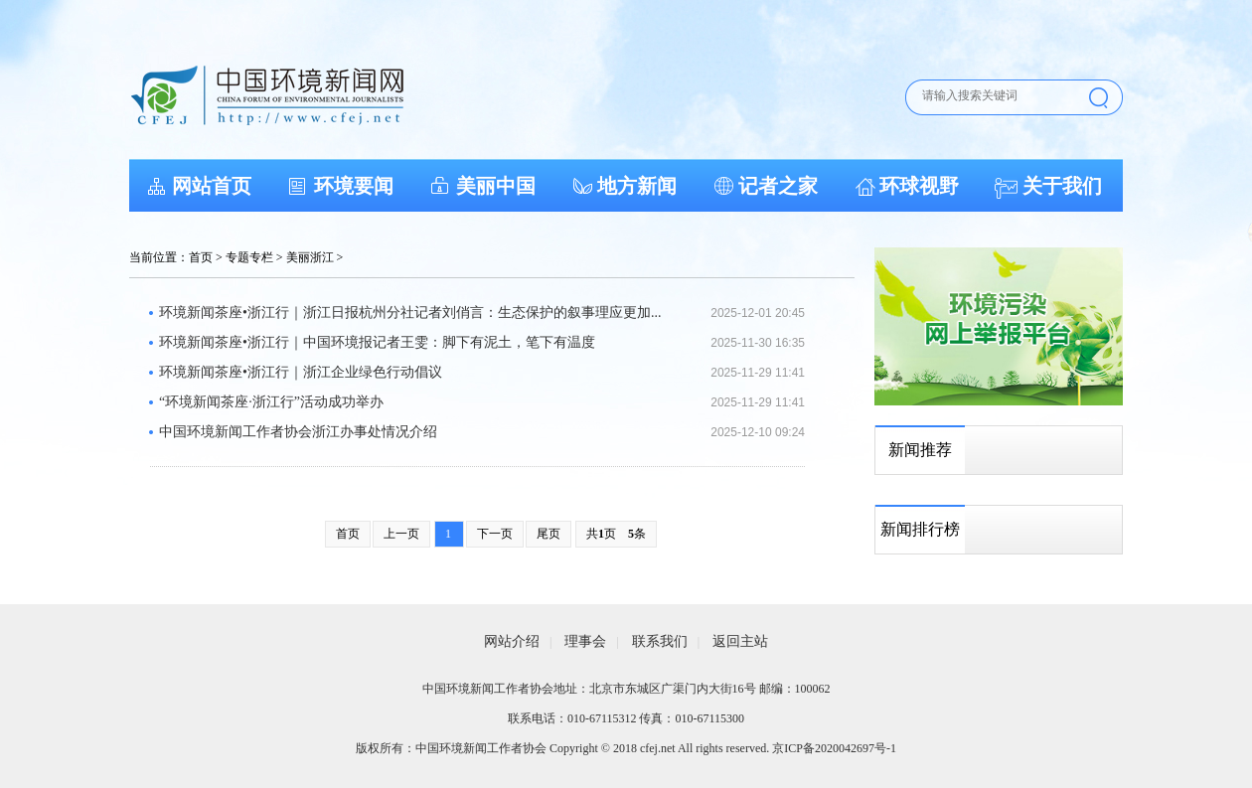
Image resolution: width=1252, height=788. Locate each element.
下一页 (495, 534)
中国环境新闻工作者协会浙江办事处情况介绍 (298, 431)
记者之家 (778, 186)
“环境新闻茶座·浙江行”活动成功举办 (271, 401)
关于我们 (1062, 186)
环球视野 (919, 186)
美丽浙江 (310, 257)
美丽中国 (496, 186)
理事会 (585, 641)
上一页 (401, 534)
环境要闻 (353, 186)
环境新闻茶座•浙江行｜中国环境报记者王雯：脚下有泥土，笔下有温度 (377, 342)
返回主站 (740, 641)
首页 (201, 257)
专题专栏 (249, 257)
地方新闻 (637, 186)
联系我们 (660, 641)
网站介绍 (512, 641)
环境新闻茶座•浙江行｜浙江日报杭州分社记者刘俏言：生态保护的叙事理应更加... (410, 312)
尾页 (548, 534)
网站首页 (211, 186)
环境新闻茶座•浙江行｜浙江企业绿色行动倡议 (300, 372)
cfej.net (658, 748)
